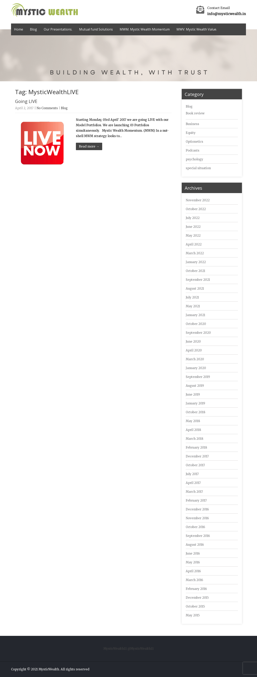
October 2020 (196, 324)
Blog (33, 29)
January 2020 (196, 368)
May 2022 (193, 235)
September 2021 (198, 280)
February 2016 (196, 589)
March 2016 (194, 580)
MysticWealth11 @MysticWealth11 (128, 649)
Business (192, 124)
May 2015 (193, 615)
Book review (195, 113)
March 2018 (194, 439)
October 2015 (195, 606)
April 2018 (193, 430)
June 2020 (193, 341)
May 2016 (193, 562)
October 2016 (195, 527)
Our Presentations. (58, 29)
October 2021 (195, 271)
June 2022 (193, 227)
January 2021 (195, 315)
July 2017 (192, 474)
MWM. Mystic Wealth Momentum (145, 29)
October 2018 (195, 412)
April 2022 (194, 244)
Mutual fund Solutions (96, 29)
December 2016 (197, 509)
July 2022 (193, 218)
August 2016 (195, 545)
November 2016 (197, 518)
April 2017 (193, 483)
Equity (191, 133)
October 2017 (195, 465)
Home (18, 29)
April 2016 (193, 571)
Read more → (89, 146)
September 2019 (198, 377)
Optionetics (194, 142)
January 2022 (196, 262)
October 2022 (196, 209)
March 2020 (195, 359)
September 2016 (198, 536)
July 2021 (192, 297)
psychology (194, 159)
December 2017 (197, 456)
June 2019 (193, 394)
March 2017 (194, 492)
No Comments (47, 108)
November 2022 (198, 200)
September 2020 (198, 333)
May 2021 (193, 306)
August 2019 (195, 386)
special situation (198, 168)
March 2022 (195, 253)
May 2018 (193, 421)
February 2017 (196, 500)
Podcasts (192, 150)
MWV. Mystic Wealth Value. (196, 29)
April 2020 (194, 350)
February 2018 (196, 447)
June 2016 (193, 553)
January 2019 (195, 403)
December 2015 (197, 598)
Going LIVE (26, 101)
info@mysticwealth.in (226, 14)
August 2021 (195, 288)
